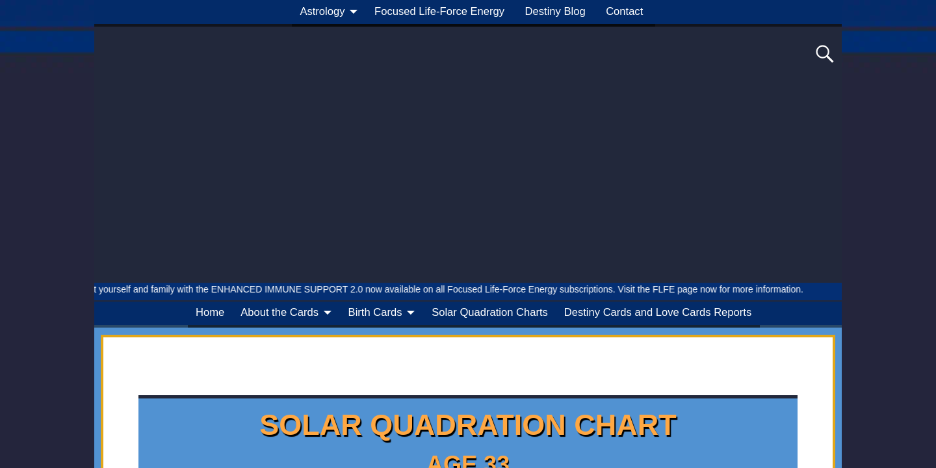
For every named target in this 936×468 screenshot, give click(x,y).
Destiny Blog (555, 11)
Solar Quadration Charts (490, 312)
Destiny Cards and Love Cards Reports (657, 312)
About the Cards (279, 312)
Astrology (322, 11)
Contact (624, 11)
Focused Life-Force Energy (439, 11)
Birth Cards (375, 312)
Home (210, 312)
